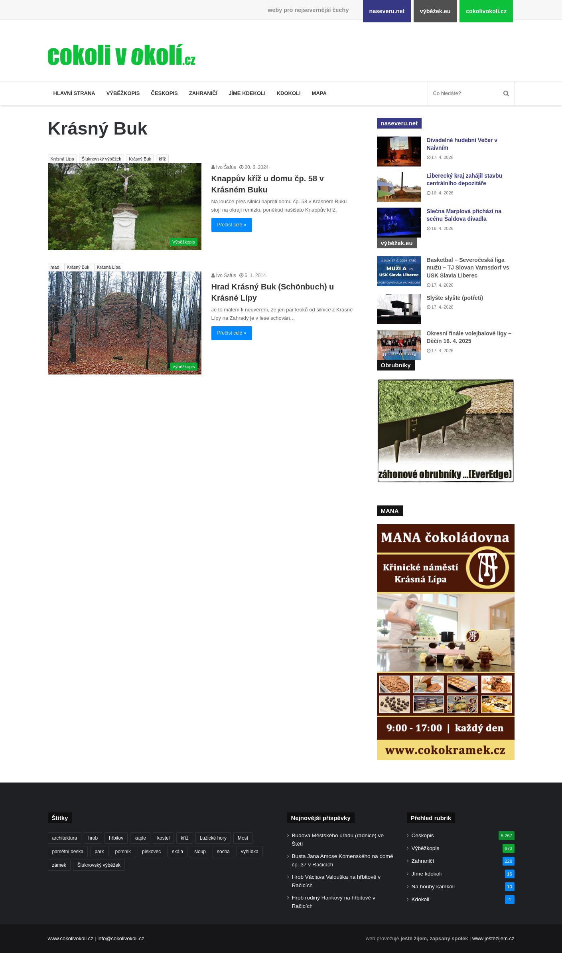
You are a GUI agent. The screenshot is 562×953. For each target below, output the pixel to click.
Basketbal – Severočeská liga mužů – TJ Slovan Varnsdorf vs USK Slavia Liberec (468, 268)
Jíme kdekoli (247, 93)
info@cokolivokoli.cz (120, 938)
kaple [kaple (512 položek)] (140, 838)
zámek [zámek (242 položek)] (59, 865)
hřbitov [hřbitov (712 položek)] (116, 838)
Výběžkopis (123, 93)
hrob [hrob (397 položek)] (93, 838)
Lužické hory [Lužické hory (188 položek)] (213, 838)
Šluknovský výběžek (101, 159)
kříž (162, 159)
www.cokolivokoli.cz (70, 938)
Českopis (164, 93)
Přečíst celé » (231, 225)
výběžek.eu (435, 11)
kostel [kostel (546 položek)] (163, 838)
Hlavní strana (74, 93)
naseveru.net (387, 11)
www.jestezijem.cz (493, 938)
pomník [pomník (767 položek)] (123, 851)
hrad (55, 267)
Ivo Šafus (223, 167)
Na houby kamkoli (433, 887)
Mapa (319, 93)
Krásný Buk (140, 159)
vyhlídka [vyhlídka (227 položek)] (249, 851)
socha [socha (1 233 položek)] (223, 851)
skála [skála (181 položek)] (177, 851)
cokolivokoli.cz (486, 11)
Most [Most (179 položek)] (243, 838)
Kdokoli (289, 93)
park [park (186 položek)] (99, 851)
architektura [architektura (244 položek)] (64, 838)
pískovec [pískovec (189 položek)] (151, 851)
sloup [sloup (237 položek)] (200, 851)
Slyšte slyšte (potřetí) (455, 298)
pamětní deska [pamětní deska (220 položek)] (68, 851)
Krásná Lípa (62, 159)
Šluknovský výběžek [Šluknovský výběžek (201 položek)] (98, 865)
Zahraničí (203, 93)
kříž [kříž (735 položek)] (184, 838)
